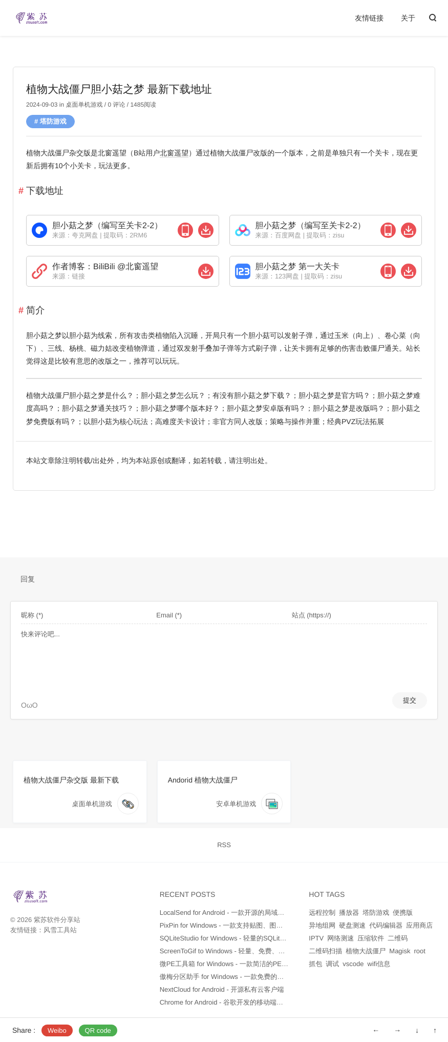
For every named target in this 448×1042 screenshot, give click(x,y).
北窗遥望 (174, 153)
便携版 (403, 912)
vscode (353, 964)
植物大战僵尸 (366, 951)
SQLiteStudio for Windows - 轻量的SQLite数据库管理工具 (245, 938)
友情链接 (369, 18)
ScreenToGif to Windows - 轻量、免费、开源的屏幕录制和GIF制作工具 (265, 951)
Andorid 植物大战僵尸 (203, 780)
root (419, 951)
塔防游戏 (53, 121)
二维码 (398, 938)
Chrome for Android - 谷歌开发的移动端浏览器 (228, 1002)
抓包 (315, 964)
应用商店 (419, 925)
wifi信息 (379, 964)
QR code (98, 1030)
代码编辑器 (385, 925)
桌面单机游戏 (84, 104)
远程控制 (322, 912)
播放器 (349, 912)
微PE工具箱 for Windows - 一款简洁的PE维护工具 (234, 964)
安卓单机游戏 (236, 804)
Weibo (57, 1030)
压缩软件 (370, 938)
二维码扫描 (325, 951)
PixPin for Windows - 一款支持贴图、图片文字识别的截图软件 (251, 925)
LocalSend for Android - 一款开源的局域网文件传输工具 (242, 912)
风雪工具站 (60, 930)
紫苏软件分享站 (57, 920)
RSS (224, 845)
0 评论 (115, 104)
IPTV (316, 938)
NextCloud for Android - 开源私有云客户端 (222, 989)
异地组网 (322, 925)
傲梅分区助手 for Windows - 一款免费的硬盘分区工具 (238, 976)
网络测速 (340, 938)
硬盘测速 (352, 925)
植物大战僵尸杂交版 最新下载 (71, 780)
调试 (332, 964)
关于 (408, 18)
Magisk (399, 951)
